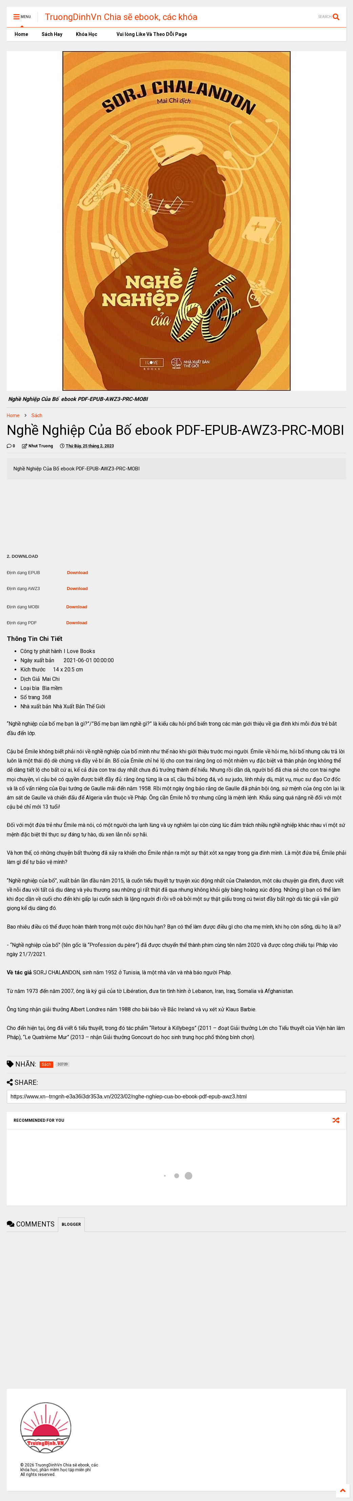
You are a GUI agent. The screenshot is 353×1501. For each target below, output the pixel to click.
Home (21, 34)
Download (77, 572)
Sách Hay (52, 34)
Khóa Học (86, 34)
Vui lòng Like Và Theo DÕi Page (149, 34)
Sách (37, 415)
